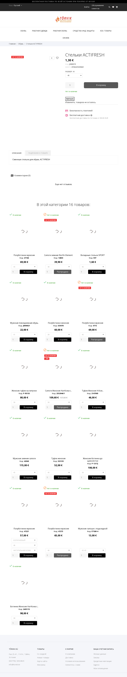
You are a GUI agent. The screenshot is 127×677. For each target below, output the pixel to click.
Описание (16, 153)
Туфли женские (58, 458)
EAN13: (68, 67)
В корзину (101, 85)
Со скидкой (41, 654)
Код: (67, 64)
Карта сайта (42, 661)
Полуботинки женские (58, 323)
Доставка (69, 657)
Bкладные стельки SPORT (93, 255)
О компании (70, 654)
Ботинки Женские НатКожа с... (24, 606)
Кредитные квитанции (103, 661)
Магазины (41, 665)
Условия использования (75, 661)
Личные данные (100, 654)
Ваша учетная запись (104, 649)
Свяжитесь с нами (72, 665)
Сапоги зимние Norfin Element (58, 255)
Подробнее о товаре (38, 153)
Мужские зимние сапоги (24, 458)
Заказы (96, 657)
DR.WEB (66, 38)
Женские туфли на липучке (24, 390)
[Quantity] (14, 272)
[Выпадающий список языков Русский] (18, 5)
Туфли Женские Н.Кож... (92, 390)
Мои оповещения (101, 668)
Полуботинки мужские (24, 255)
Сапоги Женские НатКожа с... (58, 390)
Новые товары (43, 657)
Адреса (96, 665)
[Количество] (70, 85)
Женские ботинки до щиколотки (92, 459)
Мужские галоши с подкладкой (92, 528)
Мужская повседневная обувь (24, 323)
